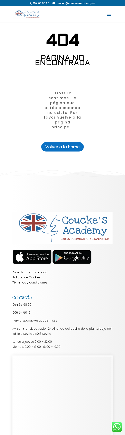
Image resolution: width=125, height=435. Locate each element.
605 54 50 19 (21, 313)
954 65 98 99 (21, 305)
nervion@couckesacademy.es (34, 320)
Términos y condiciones (29, 282)
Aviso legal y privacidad (29, 272)
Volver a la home (62, 147)
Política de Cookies (26, 277)
